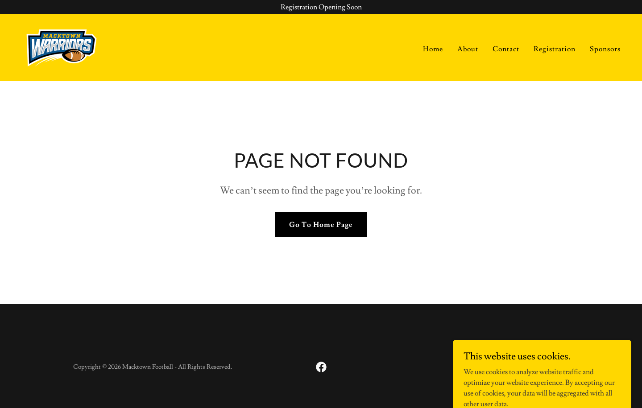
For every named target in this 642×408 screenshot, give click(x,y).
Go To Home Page (321, 224)
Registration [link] (555, 49)
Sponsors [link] (605, 49)
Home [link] (433, 49)
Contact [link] (506, 49)
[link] (61, 45)
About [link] (467, 49)
